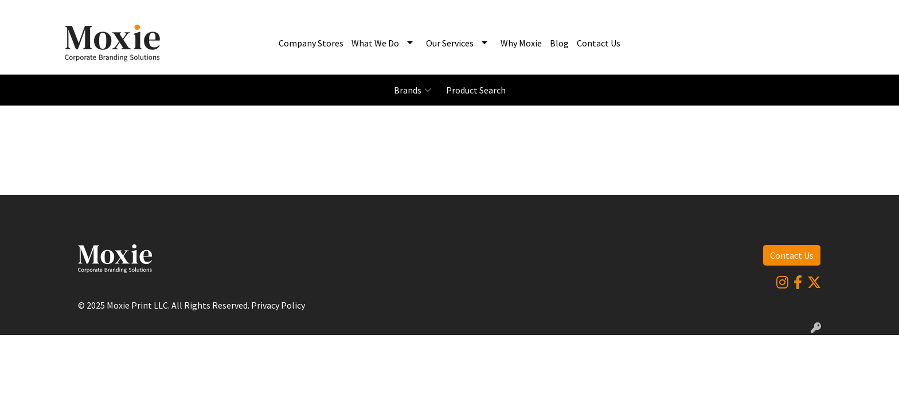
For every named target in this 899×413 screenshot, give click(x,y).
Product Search (476, 90)
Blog (559, 43)
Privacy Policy (278, 305)
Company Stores (311, 43)
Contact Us (598, 43)
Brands (412, 90)
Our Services (450, 43)
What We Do (375, 43)
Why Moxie (521, 43)
